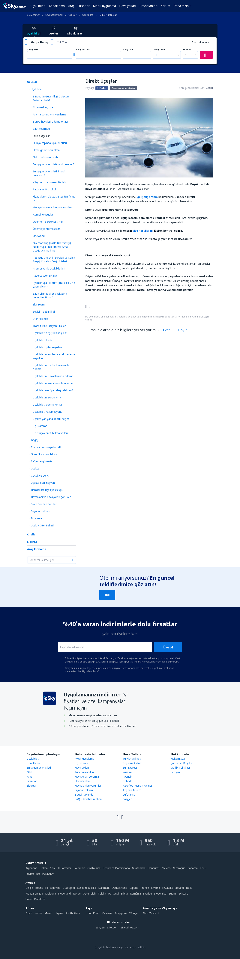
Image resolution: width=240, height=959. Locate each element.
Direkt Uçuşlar (41, 136)
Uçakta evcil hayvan (43, 482)
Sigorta (32, 542)
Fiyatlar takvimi (84, 790)
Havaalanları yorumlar (88, 785)
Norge (77, 893)
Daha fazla (181, 6)
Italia (189, 887)
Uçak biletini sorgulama (47, 397)
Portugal (113, 893)
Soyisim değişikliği (44, 311)
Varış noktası (82, 49)
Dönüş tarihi (159, 49)
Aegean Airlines (132, 790)
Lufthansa (129, 794)
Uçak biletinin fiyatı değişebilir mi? (53, 390)
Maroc (48, 913)
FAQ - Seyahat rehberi (88, 799)
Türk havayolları (84, 772)
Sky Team (39, 304)
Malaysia (107, 913)
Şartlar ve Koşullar (182, 763)
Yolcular (187, 49)
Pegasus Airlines (132, 763)
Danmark (104, 887)
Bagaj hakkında (84, 794)
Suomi (172, 893)
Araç (71, 6)
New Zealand (151, 913)
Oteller (32, 534)
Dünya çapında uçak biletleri (50, 143)
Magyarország (34, 893)
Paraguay (48, 873)
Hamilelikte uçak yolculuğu (47, 490)
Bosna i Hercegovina (47, 887)
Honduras (154, 868)
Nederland (64, 893)
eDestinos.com (130, 927)
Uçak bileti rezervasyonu (47, 411)
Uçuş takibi (81, 763)
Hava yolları (127, 6)
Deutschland (119, 887)
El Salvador (64, 868)
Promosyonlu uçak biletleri (49, 268)
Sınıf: (194, 42)
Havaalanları (149, 6)
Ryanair (127, 776)
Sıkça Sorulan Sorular (43, 504)
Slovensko (160, 893)
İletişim (175, 772)
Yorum (165, 6)
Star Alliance (40, 318)
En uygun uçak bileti (39, 767)
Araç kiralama (36, 549)
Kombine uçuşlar (43, 214)
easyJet (127, 799)
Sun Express (130, 767)
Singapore (121, 913)
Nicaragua (179, 868)
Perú (203, 868)
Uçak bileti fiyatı (42, 340)
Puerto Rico (33, 873)
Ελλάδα (155, 887)
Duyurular (37, 518)
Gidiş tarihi (128, 49)
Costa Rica (93, 868)
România (135, 893)
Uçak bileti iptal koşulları (47, 347)
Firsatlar (32, 781)
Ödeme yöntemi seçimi (47, 229)
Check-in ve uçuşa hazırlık (46, 447)
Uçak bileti (38, 6)
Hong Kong (92, 913)
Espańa (133, 887)
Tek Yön (62, 42)
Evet (166, 330)
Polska (102, 893)
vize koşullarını (143, 230)
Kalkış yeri (32, 49)
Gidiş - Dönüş (39, 42)
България (69, 887)
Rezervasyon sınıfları (45, 275)
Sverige (147, 893)
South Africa (72, 913)
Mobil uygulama (104, 6)
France (145, 887)
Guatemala (139, 868)
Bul (107, 595)
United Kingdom (35, 899)
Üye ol (168, 647)
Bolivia (44, 868)
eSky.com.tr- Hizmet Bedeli (49, 182)
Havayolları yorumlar (87, 776)
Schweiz (183, 893)
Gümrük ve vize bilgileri (44, 454)
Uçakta (35, 468)
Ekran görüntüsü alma (46, 150)
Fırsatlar (84, 6)
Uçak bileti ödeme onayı (47, 404)
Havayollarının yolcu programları (52, 207)
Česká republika (86, 887)
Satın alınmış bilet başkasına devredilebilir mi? (50, 295)
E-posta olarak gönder (123, 88)
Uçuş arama (40, 426)
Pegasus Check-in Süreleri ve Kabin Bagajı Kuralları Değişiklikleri (54, 259)
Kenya (38, 913)
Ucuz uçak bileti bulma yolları (50, 433)
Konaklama (57, 6)
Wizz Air (127, 772)
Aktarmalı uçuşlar (43, 107)
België (29, 887)
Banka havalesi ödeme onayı (50, 121)
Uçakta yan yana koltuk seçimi (51, 419)
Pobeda (127, 781)
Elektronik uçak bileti (45, 157)
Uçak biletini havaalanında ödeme (53, 376)
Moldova (50, 893)
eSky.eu (100, 927)
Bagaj (34, 440)
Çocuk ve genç (40, 475)
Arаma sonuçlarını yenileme (49, 114)
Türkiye (133, 913)
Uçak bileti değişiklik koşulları (50, 333)
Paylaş (101, 87)
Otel (29, 772)
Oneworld (39, 236)
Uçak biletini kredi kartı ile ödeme (53, 383)
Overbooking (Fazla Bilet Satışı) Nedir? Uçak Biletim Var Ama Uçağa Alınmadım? (52, 246)
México (166, 868)
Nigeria (59, 913)
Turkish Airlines (132, 758)
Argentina (31, 868)
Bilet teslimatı (41, 128)
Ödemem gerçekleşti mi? (48, 221)
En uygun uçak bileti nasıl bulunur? (53, 164)
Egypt (29, 913)
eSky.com (112, 927)
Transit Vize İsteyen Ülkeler (49, 326)
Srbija (124, 893)
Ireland (179, 887)
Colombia (79, 868)
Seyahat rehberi (40, 511)
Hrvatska (167, 887)
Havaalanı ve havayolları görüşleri (51, 497)
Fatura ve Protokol (44, 189)
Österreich (89, 893)
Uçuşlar (32, 82)
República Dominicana (116, 868)
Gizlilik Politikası (180, 767)
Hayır (182, 330)
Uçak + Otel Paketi (42, 525)
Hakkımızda (178, 758)
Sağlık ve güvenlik (41, 461)
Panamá (193, 868)
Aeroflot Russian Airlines (137, 785)
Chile (53, 868)
